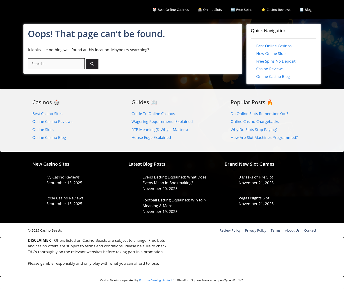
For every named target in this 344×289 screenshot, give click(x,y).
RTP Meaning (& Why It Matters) (159, 129)
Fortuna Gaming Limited (155, 280)
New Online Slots (271, 53)
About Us (292, 230)
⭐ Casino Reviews (276, 9)
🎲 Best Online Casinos (171, 9)
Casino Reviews (269, 68)
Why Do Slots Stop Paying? (253, 129)
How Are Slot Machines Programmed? (264, 137)
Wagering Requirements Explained (162, 121)
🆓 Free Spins (241, 9)
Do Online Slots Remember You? (259, 113)
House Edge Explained (151, 137)
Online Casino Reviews (52, 121)
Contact (310, 230)
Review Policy (230, 230)
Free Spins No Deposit (276, 61)
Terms (276, 230)
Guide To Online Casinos (153, 113)
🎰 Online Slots (210, 9)
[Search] (92, 64)
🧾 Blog (306, 9)
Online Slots (43, 129)
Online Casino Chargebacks (254, 121)
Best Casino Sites (47, 113)
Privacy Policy (255, 230)
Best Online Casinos (274, 45)
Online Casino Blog (273, 76)
